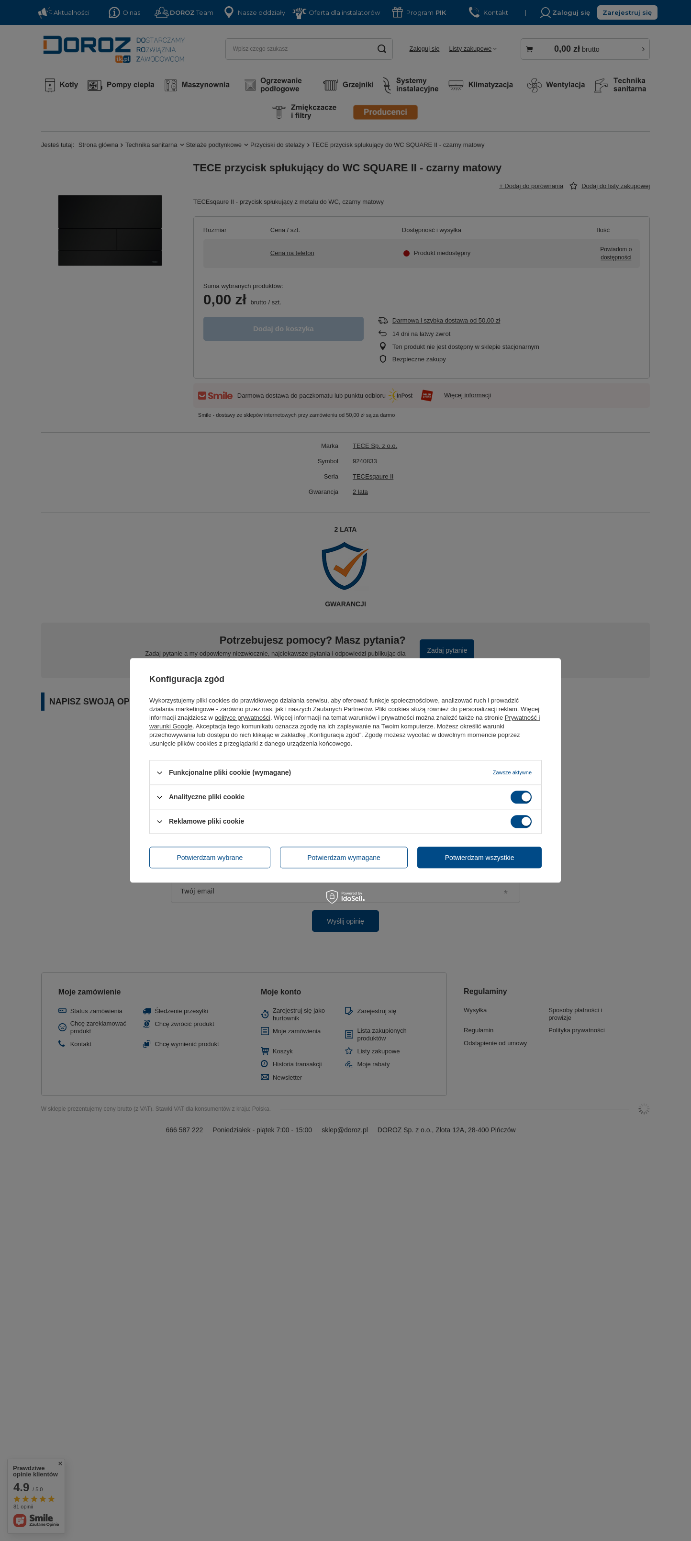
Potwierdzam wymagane (343, 857)
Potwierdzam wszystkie (479, 857)
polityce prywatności (242, 717)
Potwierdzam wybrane (210, 857)
